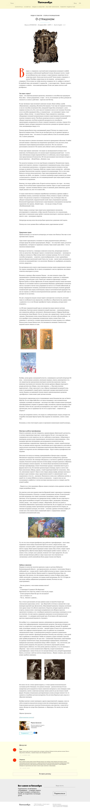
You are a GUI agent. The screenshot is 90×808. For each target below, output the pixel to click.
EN (80, 3)
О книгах (27, 7)
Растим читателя (52, 7)
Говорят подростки (67, 7)
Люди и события (38, 7)
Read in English (58, 25)
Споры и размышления (51, 15)
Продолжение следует (26, 717)
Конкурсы (19, 7)
